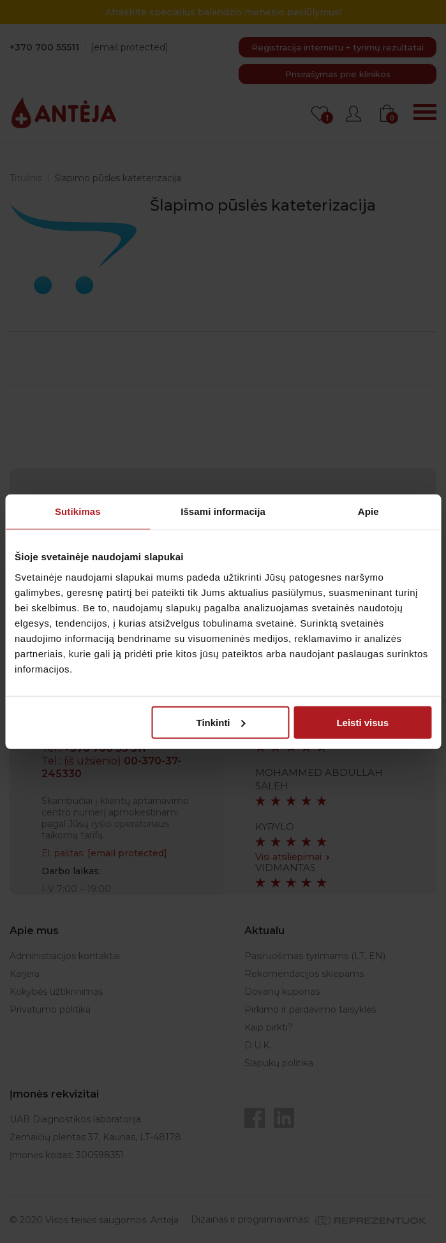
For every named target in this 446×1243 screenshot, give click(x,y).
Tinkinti (220, 722)
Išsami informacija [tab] (223, 511)
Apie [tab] (368, 511)
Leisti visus (362, 722)
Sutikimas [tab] (78, 511)
